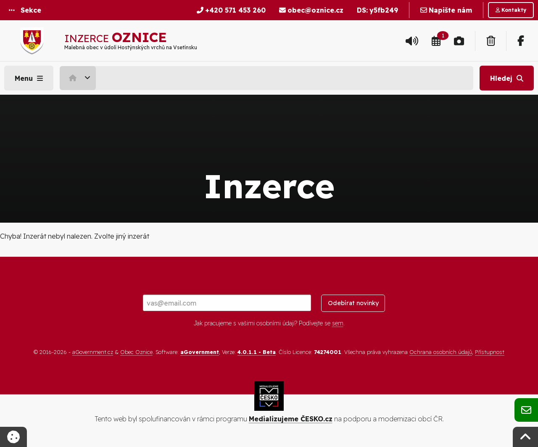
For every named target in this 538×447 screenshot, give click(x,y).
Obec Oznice (136, 352)
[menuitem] (79, 78)
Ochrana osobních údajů (440, 352)
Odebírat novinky (353, 303)
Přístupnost (489, 352)
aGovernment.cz (92, 352)
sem (337, 323)
